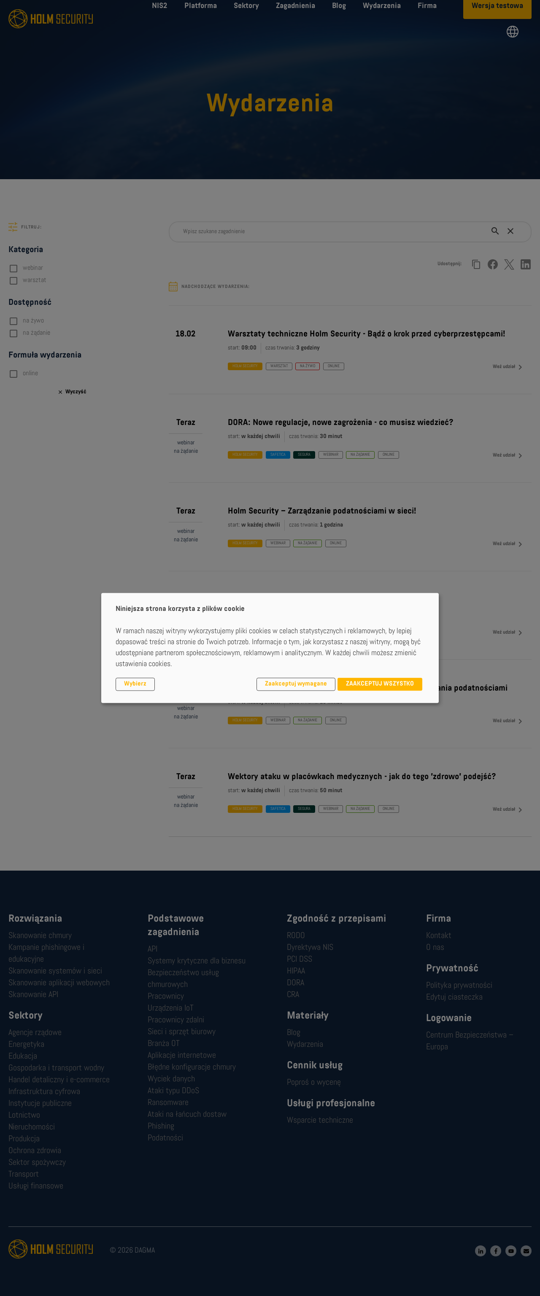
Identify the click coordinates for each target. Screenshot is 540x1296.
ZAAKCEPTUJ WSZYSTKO (380, 684)
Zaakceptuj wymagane (296, 684)
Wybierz (135, 684)
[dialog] (270, 648)
